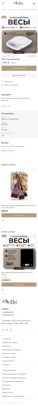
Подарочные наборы (10, 342)
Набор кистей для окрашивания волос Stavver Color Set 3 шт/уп (19, 206)
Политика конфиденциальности (14, 378)
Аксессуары (13, 9)
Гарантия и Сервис (9, 353)
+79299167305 (8, 315)
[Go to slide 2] (3, 220)
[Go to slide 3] (4, 52)
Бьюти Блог (6, 346)
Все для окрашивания (28, 9)
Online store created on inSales (12, 402)
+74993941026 (8, 312)
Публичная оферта (9, 370)
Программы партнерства (11, 350)
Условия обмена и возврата (12, 381)
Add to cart (19, 215)
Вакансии (5, 389)
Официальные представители (13, 396)
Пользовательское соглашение (14, 374)
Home (4, 9)
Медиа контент (7, 392)
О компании (6, 339)
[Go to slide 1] (1, 52)
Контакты (5, 364)
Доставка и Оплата (9, 357)
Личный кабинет (8, 361)
